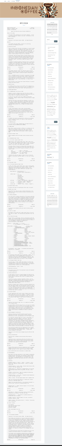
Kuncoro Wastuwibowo (52, 78)
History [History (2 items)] (50, 104)
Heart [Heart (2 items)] (48, 104)
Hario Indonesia (50, 69)
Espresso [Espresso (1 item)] (48, 100)
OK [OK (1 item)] (52, 108)
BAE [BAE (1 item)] (56, 95)
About (9, 1)
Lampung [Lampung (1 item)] (48, 108)
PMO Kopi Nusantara (51, 185)
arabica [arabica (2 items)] (52, 95)
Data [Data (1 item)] (50, 99)
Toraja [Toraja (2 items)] (54, 113)
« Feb (52, 34)
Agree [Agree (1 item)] (50, 95)
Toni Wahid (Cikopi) (51, 89)
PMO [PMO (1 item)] (53, 108)
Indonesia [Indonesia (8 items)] (50, 106)
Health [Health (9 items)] (53, 102)
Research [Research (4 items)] (49, 109)
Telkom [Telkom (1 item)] (54, 146)
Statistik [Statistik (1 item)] (54, 111)
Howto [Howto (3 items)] (53, 104)
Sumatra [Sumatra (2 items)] (50, 112)
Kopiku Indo (50, 76)
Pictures (13, 1)
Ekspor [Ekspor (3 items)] (55, 99)
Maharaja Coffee (50, 80)
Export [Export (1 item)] (52, 100)
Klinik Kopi (50, 74)
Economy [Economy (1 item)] (53, 99)
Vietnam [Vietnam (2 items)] (51, 115)
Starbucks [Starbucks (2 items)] (48, 111)
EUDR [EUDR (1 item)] (50, 100)
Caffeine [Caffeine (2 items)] (54, 96)
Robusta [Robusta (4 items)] (54, 109)
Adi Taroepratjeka (51, 67)
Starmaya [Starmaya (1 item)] (52, 111)
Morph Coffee (50, 84)
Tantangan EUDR (51, 50)
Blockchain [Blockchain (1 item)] (48, 96)
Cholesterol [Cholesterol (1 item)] (48, 99)
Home (5, 1)
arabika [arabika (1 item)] (55, 95)
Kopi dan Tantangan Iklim (52, 52)
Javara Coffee (50, 170)
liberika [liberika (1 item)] (51, 108)
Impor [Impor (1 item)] (56, 104)
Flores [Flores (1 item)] (54, 100)
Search (48, 39)
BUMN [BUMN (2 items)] (51, 96)
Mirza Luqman (50, 82)
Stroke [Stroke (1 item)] (48, 112)
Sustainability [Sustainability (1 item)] (53, 112)
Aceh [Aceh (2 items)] (48, 95)
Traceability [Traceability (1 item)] (48, 115)
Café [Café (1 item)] (56, 96)
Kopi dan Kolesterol (51, 58)
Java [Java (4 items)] (54, 106)
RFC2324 (17, 1)
